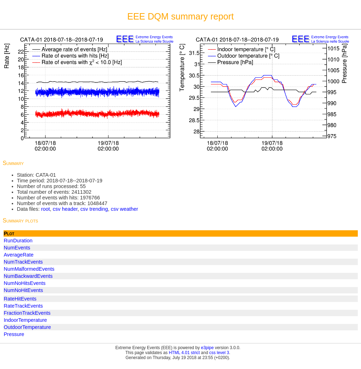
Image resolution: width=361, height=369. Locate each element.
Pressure (14, 334)
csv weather (124, 209)
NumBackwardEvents (28, 276)
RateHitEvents (20, 299)
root (45, 209)
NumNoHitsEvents (25, 283)
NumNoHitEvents (23, 290)
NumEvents (17, 247)
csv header (65, 209)
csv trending (94, 209)
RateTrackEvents (23, 306)
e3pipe (207, 347)
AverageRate (19, 255)
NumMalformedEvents (29, 269)
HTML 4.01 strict (184, 352)
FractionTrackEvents (27, 313)
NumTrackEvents (23, 262)
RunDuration (18, 240)
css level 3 (219, 352)
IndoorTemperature (25, 320)
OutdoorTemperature (27, 327)
